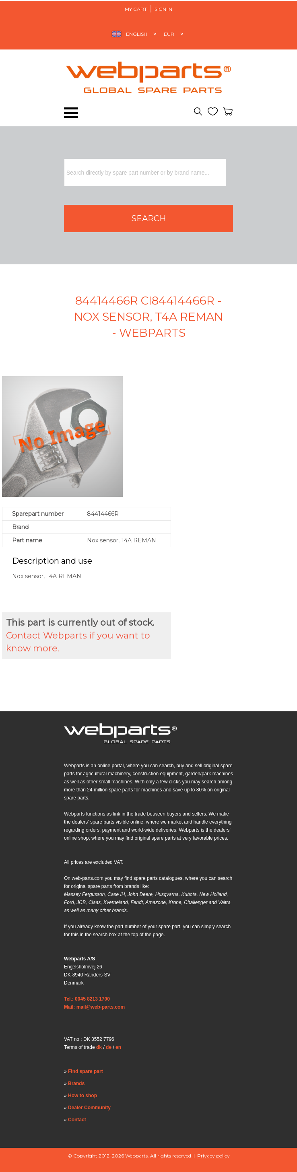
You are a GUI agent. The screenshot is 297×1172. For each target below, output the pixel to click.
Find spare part (85, 1071)
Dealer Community (89, 1107)
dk (99, 1047)
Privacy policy (213, 1156)
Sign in (163, 9)
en (118, 1047)
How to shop (82, 1095)
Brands (76, 1083)
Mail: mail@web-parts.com (94, 1007)
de (108, 1047)
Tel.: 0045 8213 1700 (87, 999)
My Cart (136, 9)
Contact (77, 1120)
